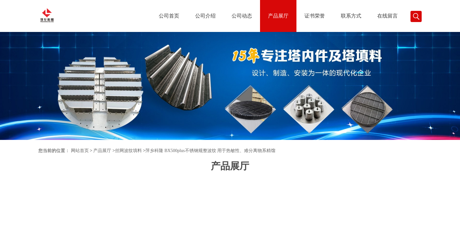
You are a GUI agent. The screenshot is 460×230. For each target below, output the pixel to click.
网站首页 (80, 150)
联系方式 (351, 16)
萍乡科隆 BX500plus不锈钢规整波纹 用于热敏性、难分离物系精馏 (210, 150)
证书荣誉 (314, 16)
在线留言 (387, 16)
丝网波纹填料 (128, 150)
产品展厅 (278, 16)
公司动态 (242, 16)
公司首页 (169, 16)
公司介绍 (205, 16)
